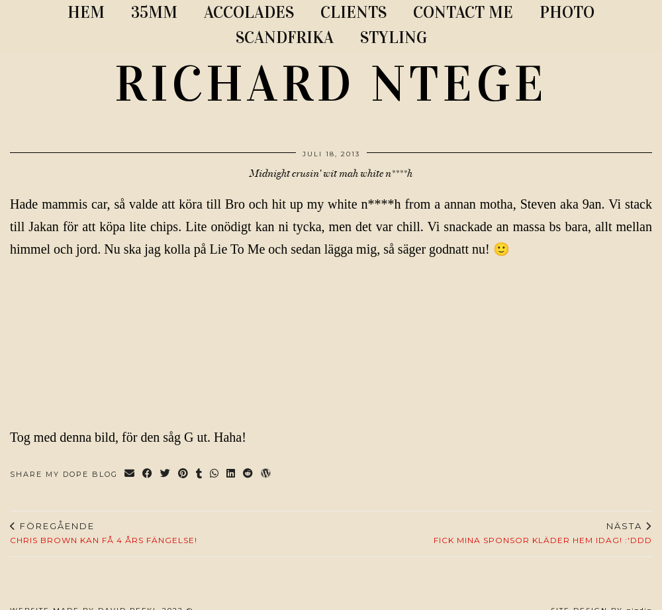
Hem (86, 12)
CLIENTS (353, 12)
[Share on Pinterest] (184, 474)
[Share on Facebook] (148, 474)
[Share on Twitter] (166, 474)
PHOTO (567, 12)
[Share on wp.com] (266, 474)
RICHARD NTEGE (331, 84)
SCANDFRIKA (285, 37)
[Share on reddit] (249, 474)
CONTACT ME (463, 12)
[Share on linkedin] (231, 474)
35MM (154, 12)
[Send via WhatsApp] (215, 474)
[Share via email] (130, 474)
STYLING (393, 37)
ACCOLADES (249, 12)
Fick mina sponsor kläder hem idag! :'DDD (543, 533)
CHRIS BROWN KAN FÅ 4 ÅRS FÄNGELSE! (103, 533)
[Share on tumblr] (200, 474)
